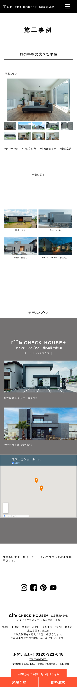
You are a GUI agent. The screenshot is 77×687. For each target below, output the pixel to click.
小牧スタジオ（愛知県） (18, 444)
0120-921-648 (38, 654)
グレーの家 (12, 148)
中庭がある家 (48, 148)
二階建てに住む (55, 230)
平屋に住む (11, 73)
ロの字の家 (30, 148)
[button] (70, 100)
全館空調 (66, 148)
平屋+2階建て (20, 257)
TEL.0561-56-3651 (38, 659)
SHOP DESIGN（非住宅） (55, 257)
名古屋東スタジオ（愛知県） (21, 397)
